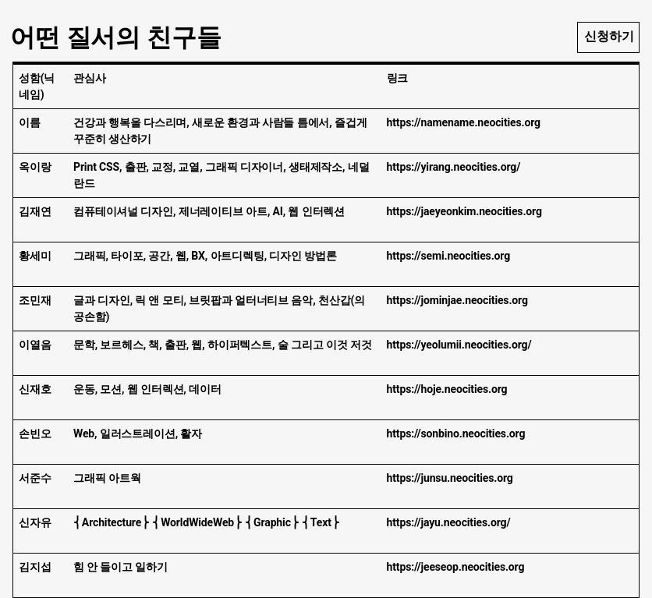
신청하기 (609, 36)
